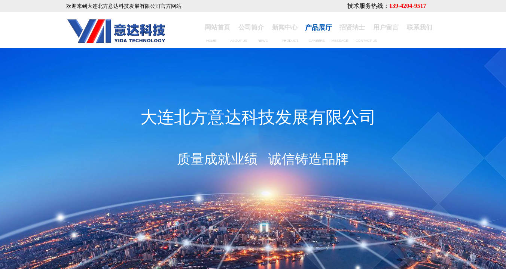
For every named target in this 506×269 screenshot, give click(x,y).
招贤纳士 (352, 27)
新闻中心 (285, 27)
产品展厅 (318, 27)
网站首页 (217, 27)
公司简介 (251, 27)
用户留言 (386, 27)
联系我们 (419, 27)
